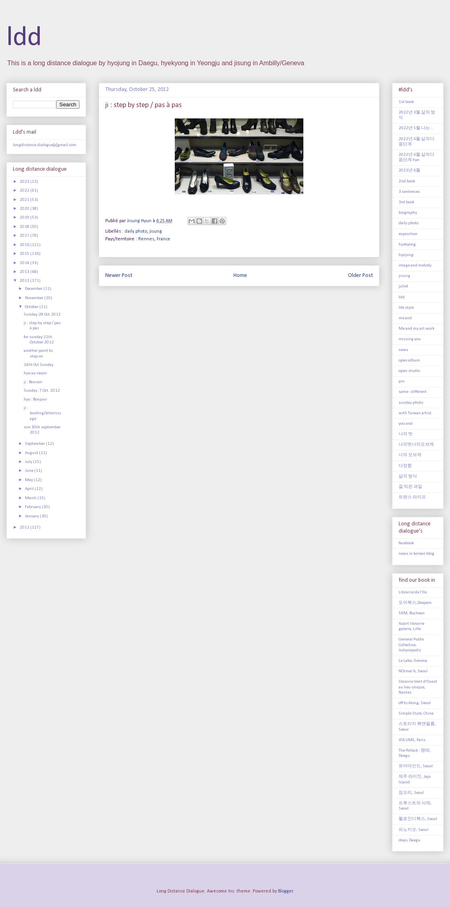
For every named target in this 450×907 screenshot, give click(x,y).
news (403, 350)
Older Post (360, 276)
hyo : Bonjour (35, 399)
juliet (403, 286)
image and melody (415, 265)
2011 (25, 527)
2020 (25, 209)
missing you (410, 339)
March (31, 498)
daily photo (136, 231)
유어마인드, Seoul (416, 766)
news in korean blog (416, 554)
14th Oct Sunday (38, 365)
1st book (406, 102)
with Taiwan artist (415, 413)
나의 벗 (406, 434)
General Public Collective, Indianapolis (411, 644)
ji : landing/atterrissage (42, 413)
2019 (25, 217)
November (34, 298)
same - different (413, 392)
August (32, 453)
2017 (25, 235)
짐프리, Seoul (411, 793)
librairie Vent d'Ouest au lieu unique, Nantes (418, 687)
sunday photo (411, 403)
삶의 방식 (408, 476)
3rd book (406, 202)
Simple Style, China (416, 713)
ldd (24, 38)
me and (405, 318)
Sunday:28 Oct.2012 (42, 314)
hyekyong (407, 244)
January (32, 516)
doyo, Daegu (409, 840)
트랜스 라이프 (412, 497)
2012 (25, 281)
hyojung (406, 255)
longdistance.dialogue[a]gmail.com (44, 145)
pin (402, 381)
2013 (25, 272)
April (30, 489)
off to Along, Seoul (415, 703)
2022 (25, 190)
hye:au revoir (35, 373)
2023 (25, 182)
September (35, 444)
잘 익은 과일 (410, 487)
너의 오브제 (410, 455)
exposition (408, 234)
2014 (25, 263)
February (33, 507)
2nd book (407, 181)
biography (408, 213)
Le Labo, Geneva (413, 661)
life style (406, 308)
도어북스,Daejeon (415, 603)
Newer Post (118, 276)
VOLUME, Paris (412, 740)
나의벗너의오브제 (416, 444)
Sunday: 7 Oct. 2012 (42, 390)
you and (406, 423)
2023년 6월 (409, 170)
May (29, 480)
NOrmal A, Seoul (413, 671)
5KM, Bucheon (412, 613)
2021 (25, 200)
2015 (25, 254)
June (29, 471)
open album (409, 360)
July (29, 462)
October (32, 307)
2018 (25, 227)
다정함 (405, 466)
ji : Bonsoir (33, 382)
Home (240, 276)
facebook (406, 543)
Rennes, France (154, 239)
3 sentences (409, 192)
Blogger (285, 891)
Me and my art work (416, 328)
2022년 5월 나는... (416, 128)
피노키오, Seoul (413, 830)
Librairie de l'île (413, 592)
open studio (409, 371)
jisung (155, 231)
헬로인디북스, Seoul (418, 819)
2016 (25, 245)
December (34, 289)
